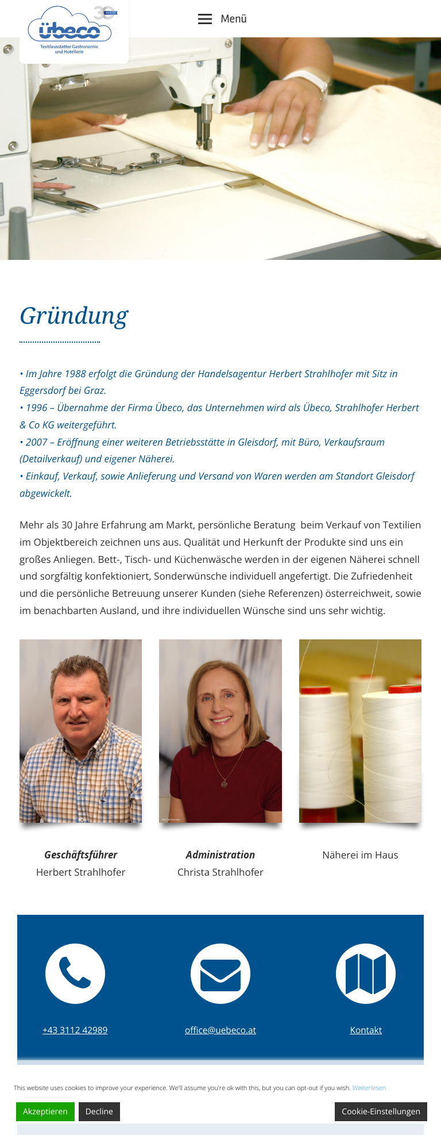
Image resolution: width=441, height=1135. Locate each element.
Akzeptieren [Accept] (45, 1111)
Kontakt (366, 1030)
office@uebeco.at (220, 1030)
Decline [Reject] (99, 1111)
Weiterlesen (369, 1088)
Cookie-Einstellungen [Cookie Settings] (381, 1111)
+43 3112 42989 (74, 1030)
